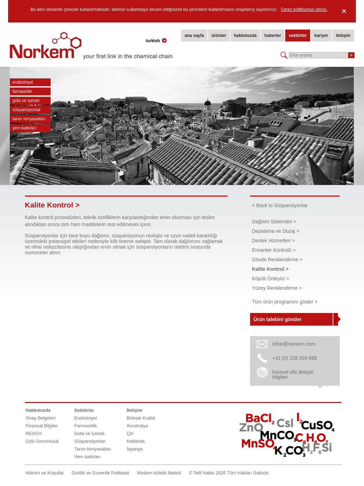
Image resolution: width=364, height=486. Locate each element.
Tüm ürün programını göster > (285, 302)
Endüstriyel (23, 82)
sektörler (298, 35)
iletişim (343, 35)
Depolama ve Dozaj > (275, 231)
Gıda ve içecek (26, 100)
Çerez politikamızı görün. (304, 9)
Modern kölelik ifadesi (159, 472)
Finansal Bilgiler (42, 425)
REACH (34, 433)
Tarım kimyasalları (29, 118)
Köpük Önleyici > (270, 278)
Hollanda (136, 441)
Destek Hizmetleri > (273, 240)
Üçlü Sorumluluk (42, 441)
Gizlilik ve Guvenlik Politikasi (100, 472)
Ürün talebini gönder (278, 319)
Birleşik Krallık (141, 418)
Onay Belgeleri (41, 418)
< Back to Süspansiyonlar (280, 205)
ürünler (219, 35)
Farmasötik (22, 91)
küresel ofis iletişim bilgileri (293, 374)
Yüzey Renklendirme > (277, 288)
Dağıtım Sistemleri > (274, 221)
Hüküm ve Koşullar (45, 472)
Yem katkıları (25, 128)
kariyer (321, 35)
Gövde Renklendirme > (277, 259)
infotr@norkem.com (294, 344)
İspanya (135, 449)
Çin (130, 433)
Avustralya (137, 425)
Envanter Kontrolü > (274, 250)
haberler (272, 35)
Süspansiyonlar (27, 109)
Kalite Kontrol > (270, 269)
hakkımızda (245, 35)
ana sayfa (194, 35)
